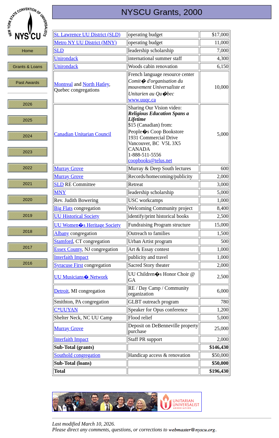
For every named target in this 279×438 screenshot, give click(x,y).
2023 (27, 151)
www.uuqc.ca (142, 99)
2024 (27, 136)
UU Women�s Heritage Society (87, 225)
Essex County (68, 249)
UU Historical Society (76, 216)
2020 (27, 199)
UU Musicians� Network (81, 277)
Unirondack (66, 58)
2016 (27, 263)
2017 (27, 247)
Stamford (63, 241)
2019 (27, 215)
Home (27, 50)
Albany (61, 233)
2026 (27, 104)
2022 (27, 167)
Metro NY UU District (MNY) (85, 42)
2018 (27, 231)
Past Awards (27, 82)
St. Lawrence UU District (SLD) (87, 34)
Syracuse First (68, 265)
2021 (27, 183)
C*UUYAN (66, 309)
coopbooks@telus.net (150, 160)
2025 (27, 120)
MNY (60, 192)
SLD (59, 50)
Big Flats (63, 208)
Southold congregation (77, 355)
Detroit (61, 291)
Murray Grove (68, 168)
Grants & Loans (27, 66)
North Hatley (96, 84)
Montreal (63, 84)
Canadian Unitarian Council (82, 134)
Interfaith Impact (71, 257)
